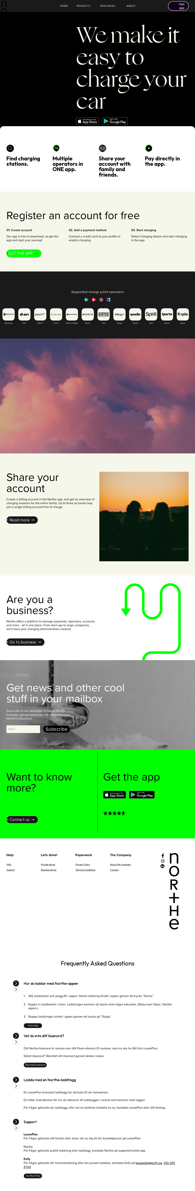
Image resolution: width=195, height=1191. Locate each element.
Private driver (48, 864)
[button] (178, 6)
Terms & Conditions (85, 869)
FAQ (8, 864)
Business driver (49, 869)
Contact (114, 869)
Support (10, 869)
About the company (120, 864)
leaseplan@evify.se (149, 1163)
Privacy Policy (82, 864)
